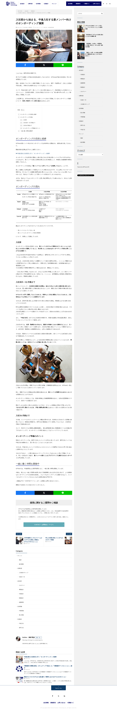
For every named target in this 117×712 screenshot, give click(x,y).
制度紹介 (30, 27)
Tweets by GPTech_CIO (83, 167)
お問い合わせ (96, 3)
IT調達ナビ (86, 3)
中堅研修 (21, 610)
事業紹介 (21, 589)
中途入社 (45, 27)
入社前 (23, 120)
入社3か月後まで (26, 125)
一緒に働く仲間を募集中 (25, 131)
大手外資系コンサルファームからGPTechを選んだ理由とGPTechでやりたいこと (33, 539)
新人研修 (21, 615)
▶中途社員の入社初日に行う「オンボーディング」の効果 (33, 153)
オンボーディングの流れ (25, 117)
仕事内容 (30, 3)
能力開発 (21, 564)
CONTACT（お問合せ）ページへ (44, 524)
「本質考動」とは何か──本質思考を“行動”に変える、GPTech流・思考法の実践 (94, 45)
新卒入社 (21, 627)
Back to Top (58, 688)
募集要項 (78, 3)
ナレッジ (54, 3)
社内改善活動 (51, 27)
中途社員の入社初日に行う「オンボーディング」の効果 (40, 657)
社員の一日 (22, 576)
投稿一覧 (38, 637)
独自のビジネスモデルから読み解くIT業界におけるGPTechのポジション (45, 677)
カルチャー (22, 585)
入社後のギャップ (23, 572)
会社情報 (70, 3)
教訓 (20, 560)
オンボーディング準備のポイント (30, 128)
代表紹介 (21, 593)
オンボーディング (39, 27)
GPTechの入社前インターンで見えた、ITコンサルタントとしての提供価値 (93, 27)
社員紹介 (46, 3)
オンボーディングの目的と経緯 (27, 114)
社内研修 (38, 3)
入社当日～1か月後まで (27, 123)
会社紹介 (22, 3)
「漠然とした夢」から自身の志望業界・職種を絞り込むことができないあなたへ (93, 54)
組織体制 (21, 602)
